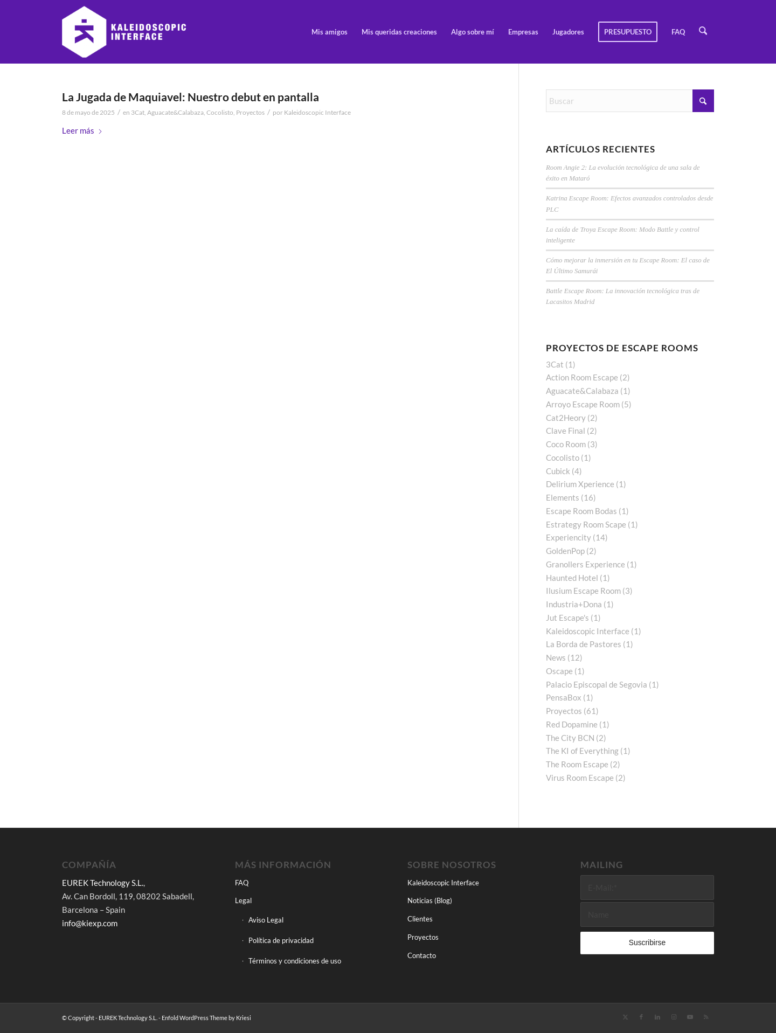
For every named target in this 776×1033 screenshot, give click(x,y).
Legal (243, 900)
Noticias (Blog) (429, 900)
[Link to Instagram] (674, 1017)
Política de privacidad (281, 940)
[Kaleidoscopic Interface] (125, 32)
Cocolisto (219, 112)
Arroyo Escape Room (583, 404)
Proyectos (250, 112)
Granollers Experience (585, 564)
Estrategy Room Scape (586, 524)
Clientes (420, 918)
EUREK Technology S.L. (102, 883)
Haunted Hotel (572, 578)
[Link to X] (625, 1017)
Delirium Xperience (580, 484)
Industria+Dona (574, 604)
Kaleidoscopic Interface (317, 112)
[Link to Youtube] (690, 1017)
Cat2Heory (566, 417)
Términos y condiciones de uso (294, 960)
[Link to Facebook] (641, 1017)
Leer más (82, 130)
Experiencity (568, 537)
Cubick (558, 471)
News (556, 657)
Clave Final (565, 430)
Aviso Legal (265, 920)
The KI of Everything (582, 750)
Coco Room (566, 444)
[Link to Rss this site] (706, 1017)
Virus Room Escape (580, 777)
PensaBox (563, 697)
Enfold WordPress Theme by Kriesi (206, 1017)
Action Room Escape (582, 377)
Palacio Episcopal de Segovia (596, 684)
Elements (562, 497)
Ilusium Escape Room (583, 590)
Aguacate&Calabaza (175, 112)
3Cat (137, 112)
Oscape (559, 671)
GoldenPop (565, 551)
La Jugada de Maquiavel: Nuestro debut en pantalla (190, 96)
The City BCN (570, 738)
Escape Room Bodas (581, 511)
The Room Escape (577, 764)
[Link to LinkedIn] (657, 1017)
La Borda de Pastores (583, 644)
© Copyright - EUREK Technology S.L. (109, 1017)
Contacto (421, 955)
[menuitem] (331, 32)
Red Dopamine (572, 724)
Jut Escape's (567, 617)
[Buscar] (703, 32)
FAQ (241, 882)
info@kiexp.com (89, 923)
